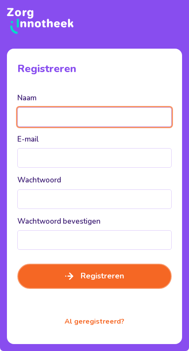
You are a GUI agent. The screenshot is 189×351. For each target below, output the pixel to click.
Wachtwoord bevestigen (59, 221)
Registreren (94, 276)
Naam (26, 98)
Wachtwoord (39, 180)
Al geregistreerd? (94, 321)
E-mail (28, 139)
